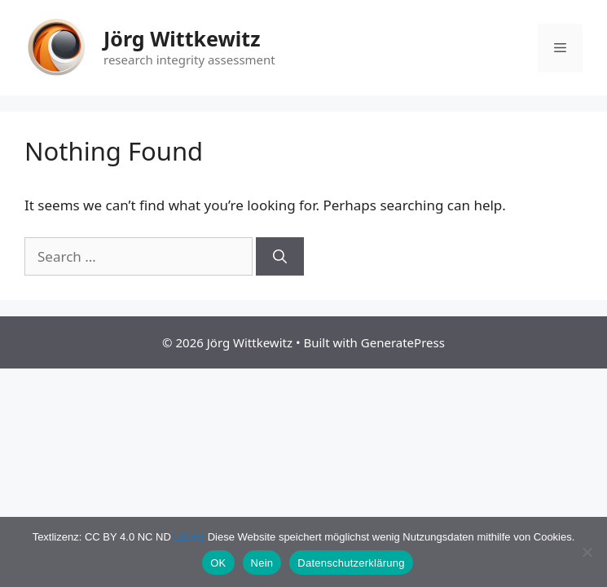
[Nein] (586, 552)
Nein (262, 563)
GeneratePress (403, 342)
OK (218, 563)
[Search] (280, 256)
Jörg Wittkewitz (181, 38)
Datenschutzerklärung (350, 563)
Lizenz (189, 537)
